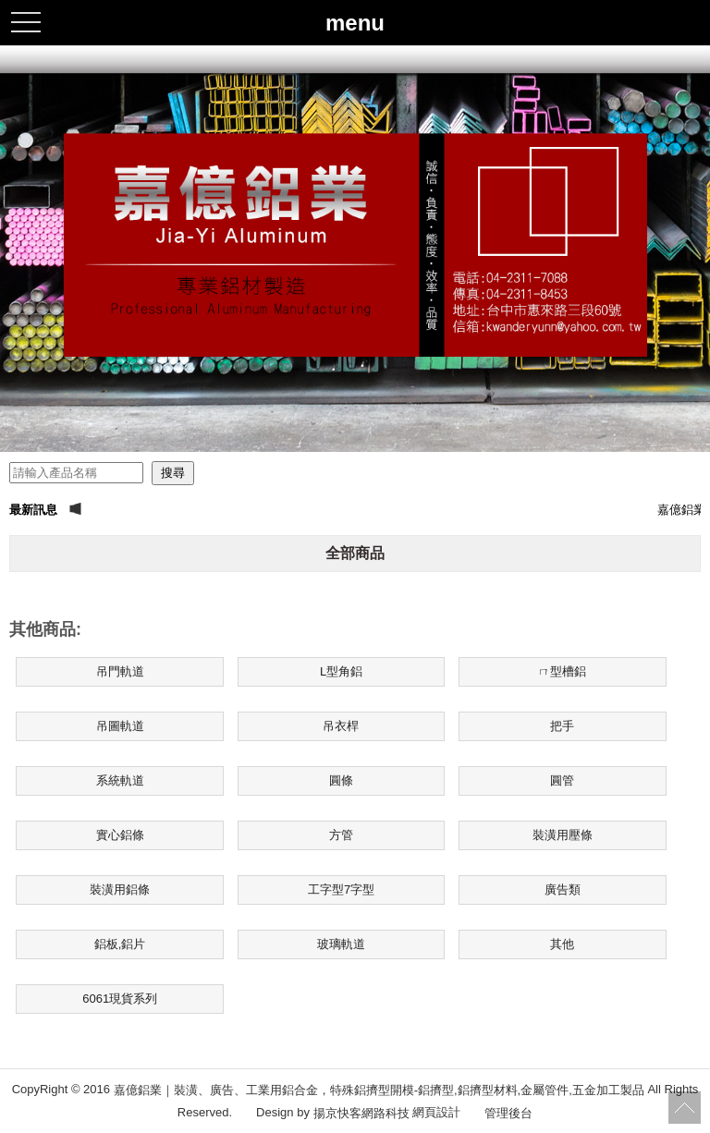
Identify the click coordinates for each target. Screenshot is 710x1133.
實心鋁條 (120, 835)
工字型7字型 (341, 889)
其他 (562, 944)
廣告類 (563, 889)
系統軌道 (120, 780)
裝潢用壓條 (562, 835)
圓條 (341, 780)
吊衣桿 (341, 726)
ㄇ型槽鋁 (562, 671)
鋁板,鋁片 (120, 944)
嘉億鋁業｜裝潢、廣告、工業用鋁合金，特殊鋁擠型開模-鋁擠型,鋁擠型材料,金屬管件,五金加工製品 (379, 1090)
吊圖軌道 (120, 726)
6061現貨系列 (119, 998)
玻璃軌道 (341, 944)
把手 (562, 726)
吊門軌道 (120, 671)
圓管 (562, 780)
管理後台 (508, 1112)
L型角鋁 (341, 671)
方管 (341, 835)
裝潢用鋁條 (120, 889)
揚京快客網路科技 (361, 1112)
